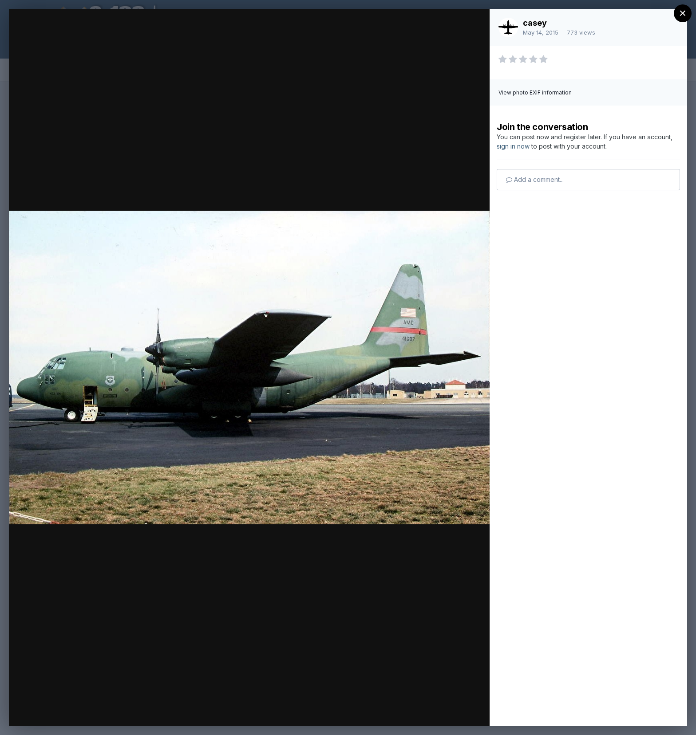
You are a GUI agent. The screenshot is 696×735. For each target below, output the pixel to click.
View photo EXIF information (535, 92)
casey (535, 23)
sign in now (513, 146)
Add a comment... (535, 179)
